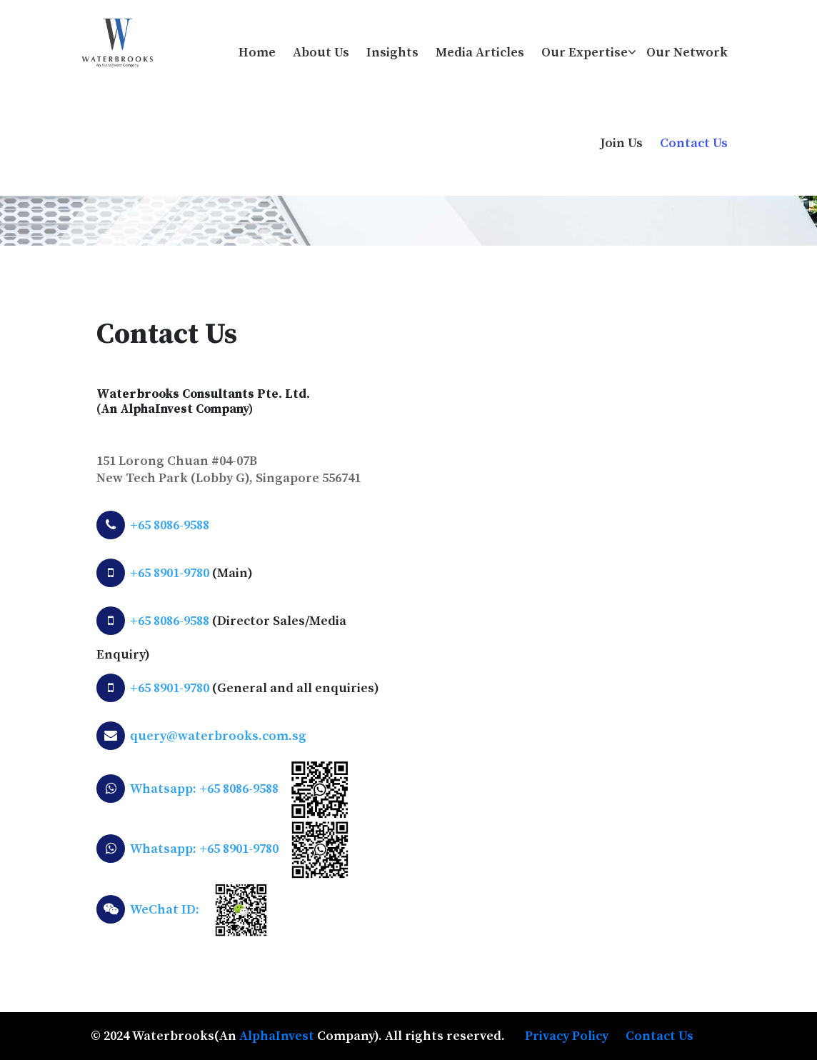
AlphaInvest (276, 1036)
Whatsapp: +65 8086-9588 (204, 789)
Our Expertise (584, 52)
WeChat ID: (164, 909)
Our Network (687, 52)
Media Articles (480, 52)
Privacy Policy (566, 1036)
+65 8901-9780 (169, 573)
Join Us (622, 143)
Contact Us (694, 143)
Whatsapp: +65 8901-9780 (204, 849)
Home (257, 52)
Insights (392, 52)
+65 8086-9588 (169, 525)
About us (321, 52)
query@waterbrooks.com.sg (218, 736)
